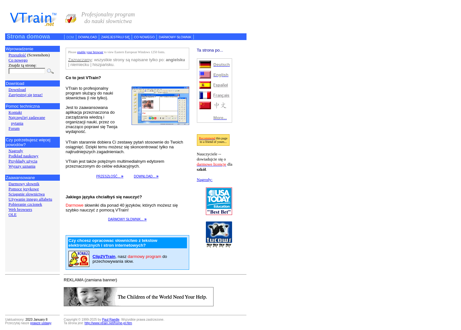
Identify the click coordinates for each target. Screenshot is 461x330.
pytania (17, 123)
